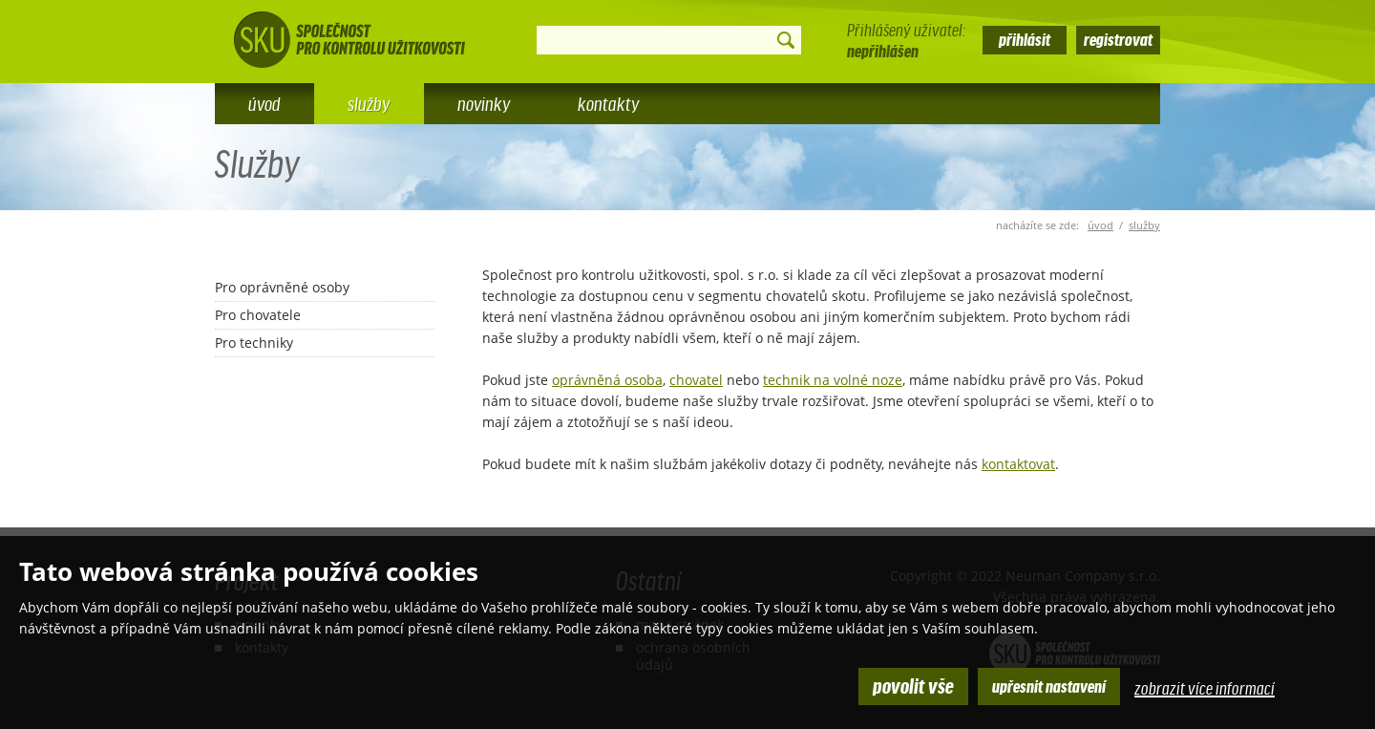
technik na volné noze (832, 380)
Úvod (264, 103)
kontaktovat (1018, 464)
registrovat (1118, 38)
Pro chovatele (258, 315)
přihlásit (1024, 38)
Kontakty (609, 103)
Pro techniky (254, 342)
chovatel (696, 380)
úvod (1100, 225)
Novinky (484, 103)
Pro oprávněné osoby (282, 287)
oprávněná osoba (607, 380)
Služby (1144, 225)
